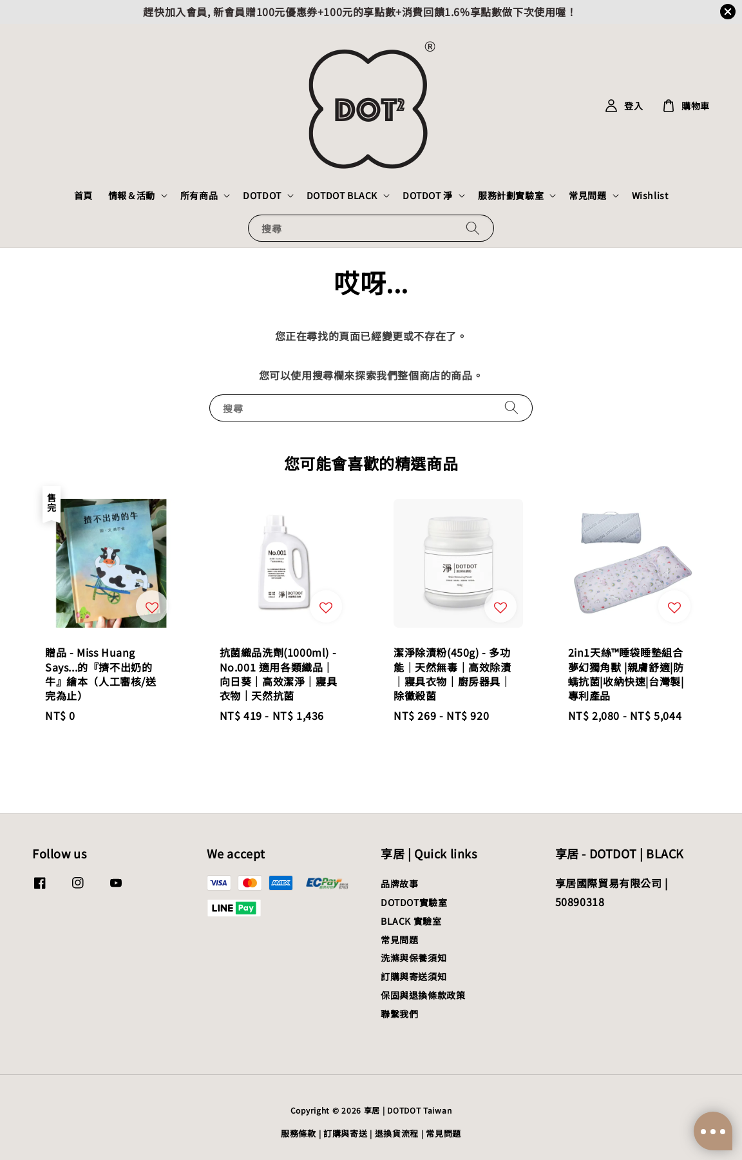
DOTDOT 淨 (428, 195)
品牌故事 (399, 884)
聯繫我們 (399, 1013)
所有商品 (199, 195)
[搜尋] (472, 227)
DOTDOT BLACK (342, 195)
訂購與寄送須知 (413, 976)
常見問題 (587, 195)
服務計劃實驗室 (511, 195)
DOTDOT (262, 195)
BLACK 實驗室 (411, 920)
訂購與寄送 (345, 1133)
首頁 (83, 195)
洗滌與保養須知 (413, 957)
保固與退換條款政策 (423, 995)
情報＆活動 (131, 195)
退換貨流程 (397, 1133)
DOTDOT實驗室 (414, 902)
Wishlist (650, 195)
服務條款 (298, 1133)
